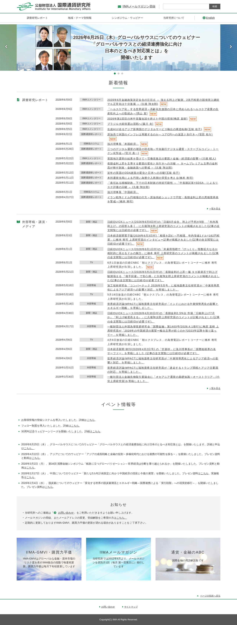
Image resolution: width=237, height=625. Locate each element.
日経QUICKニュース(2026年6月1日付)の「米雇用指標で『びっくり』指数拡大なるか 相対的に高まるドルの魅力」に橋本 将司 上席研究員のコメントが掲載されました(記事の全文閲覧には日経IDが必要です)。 (163, 253)
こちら (91, 419)
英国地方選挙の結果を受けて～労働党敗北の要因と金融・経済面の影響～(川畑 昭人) (161, 158)
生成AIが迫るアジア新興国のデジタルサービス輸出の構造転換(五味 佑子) (154, 129)
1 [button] (115, 73)
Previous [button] (6, 46)
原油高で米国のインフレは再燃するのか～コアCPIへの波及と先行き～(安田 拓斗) (160, 134)
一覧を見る (214, 208)
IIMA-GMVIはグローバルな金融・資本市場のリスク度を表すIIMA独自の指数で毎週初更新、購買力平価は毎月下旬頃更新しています (49, 562)
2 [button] (118, 73)
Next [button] (231, 46)
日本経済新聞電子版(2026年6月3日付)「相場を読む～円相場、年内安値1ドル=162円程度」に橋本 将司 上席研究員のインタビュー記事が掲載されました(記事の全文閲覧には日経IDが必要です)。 (163, 239)
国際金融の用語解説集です (188, 560)
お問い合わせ (66, 512)
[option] (118, 47)
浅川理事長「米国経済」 (123, 143)
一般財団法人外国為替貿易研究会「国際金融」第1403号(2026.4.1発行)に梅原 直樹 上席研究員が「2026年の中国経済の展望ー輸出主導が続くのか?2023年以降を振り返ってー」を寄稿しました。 (163, 330)
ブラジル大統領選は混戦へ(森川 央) (130, 123)
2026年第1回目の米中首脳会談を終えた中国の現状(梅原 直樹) (147, 118)
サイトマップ (131, 607)
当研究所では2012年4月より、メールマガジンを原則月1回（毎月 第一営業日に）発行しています (119, 562)
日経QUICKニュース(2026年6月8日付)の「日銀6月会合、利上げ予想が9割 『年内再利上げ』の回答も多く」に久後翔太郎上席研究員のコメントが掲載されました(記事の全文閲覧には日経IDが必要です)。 (163, 226)
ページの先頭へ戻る (210, 596)
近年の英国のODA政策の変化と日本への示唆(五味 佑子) (143, 172)
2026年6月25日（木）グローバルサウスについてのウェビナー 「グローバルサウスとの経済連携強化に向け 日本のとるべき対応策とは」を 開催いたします (136, 47)
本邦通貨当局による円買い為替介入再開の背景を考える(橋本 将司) (150, 177)
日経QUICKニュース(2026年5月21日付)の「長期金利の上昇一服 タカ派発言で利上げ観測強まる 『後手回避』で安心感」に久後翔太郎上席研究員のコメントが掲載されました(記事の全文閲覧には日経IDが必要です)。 (163, 276)
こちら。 (29, 448)
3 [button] (122, 73)
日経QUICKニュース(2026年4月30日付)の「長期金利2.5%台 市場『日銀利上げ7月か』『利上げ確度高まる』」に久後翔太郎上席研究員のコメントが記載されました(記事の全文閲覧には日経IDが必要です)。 (163, 317)
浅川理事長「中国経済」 (123, 192)
